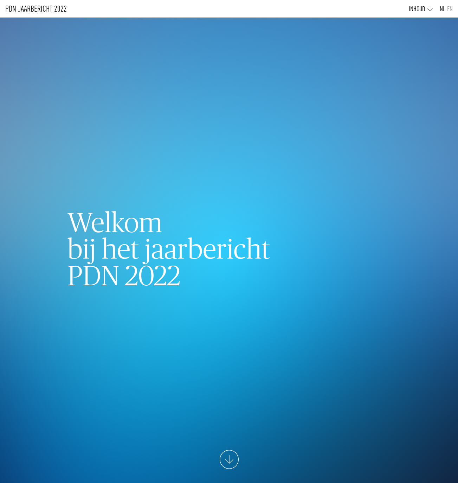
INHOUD (417, 9)
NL (442, 9)
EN (450, 9)
